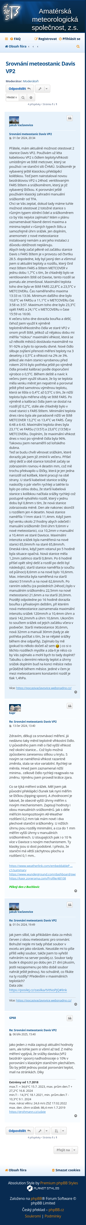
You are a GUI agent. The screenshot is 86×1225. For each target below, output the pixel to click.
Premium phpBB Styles (59, 1183)
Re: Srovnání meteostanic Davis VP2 (33, 721)
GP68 (12, 1018)
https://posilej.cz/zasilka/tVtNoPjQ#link (38, 990)
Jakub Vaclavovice (21, 125)
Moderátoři (31, 81)
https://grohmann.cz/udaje (27, 1112)
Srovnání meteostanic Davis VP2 (40, 67)
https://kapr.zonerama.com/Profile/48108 (37, 878)
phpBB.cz (56, 1209)
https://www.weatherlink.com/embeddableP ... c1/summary (41, 868)
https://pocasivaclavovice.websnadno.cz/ (44, 688)
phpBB (36, 1198)
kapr (12, 713)
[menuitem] (15, 39)
